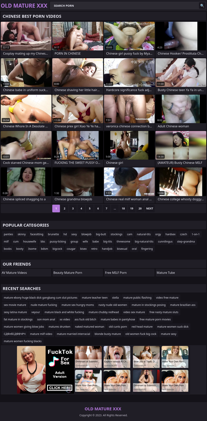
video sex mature (134, 312)
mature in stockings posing (149, 305)
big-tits (107, 241)
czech (183, 234)
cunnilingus (165, 241)
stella (115, 297)
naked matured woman (89, 326)
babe (96, 241)
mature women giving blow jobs (24, 326)
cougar (71, 248)
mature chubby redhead (104, 312)
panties (8, 234)
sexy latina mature (15, 312)
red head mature (142, 326)
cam (129, 234)
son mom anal (46, 319)
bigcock (57, 248)
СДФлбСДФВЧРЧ (15, 334)
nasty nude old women (112, 305)
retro (94, 248)
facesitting (36, 234)
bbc (43, 241)
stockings (116, 234)
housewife (29, 241)
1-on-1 (196, 234)
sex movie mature (15, 305)
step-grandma (186, 241)
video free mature (167, 297)
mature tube (166, 273)
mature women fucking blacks (23, 341)
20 (140, 208)
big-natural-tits (144, 241)
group (74, 241)
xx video (65, 319)
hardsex (171, 234)
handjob (107, 248)
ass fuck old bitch (85, 319)
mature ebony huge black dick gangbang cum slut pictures (40, 297)
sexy (74, 234)
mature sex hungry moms (78, 305)
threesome (123, 241)
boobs (8, 248)
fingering (147, 248)
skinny (22, 234)
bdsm (44, 248)
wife (85, 241)
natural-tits (144, 234)
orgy (158, 234)
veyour (35, 312)
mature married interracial (73, 334)
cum (16, 241)
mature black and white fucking (64, 312)
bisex (83, 248)
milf (6, 241)
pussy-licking (58, 241)
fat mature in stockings (18, 319)
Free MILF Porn (116, 273)
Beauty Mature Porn (67, 273)
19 (131, 208)
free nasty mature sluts (164, 312)
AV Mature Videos (14, 273)
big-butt (101, 234)
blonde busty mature (108, 334)
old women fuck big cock (140, 334)
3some (32, 248)
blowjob (86, 234)
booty (19, 248)
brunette (53, 234)
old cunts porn (118, 326)
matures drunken (59, 326)
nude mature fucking (44, 305)
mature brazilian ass (182, 305)
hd (65, 234)
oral (134, 248)
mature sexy (168, 334)
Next (149, 208)
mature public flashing (137, 297)
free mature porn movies (155, 319)
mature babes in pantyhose (118, 319)
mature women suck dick (172, 326)
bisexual (122, 248)
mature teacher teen (95, 297)
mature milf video (41, 334)
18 (123, 208)
